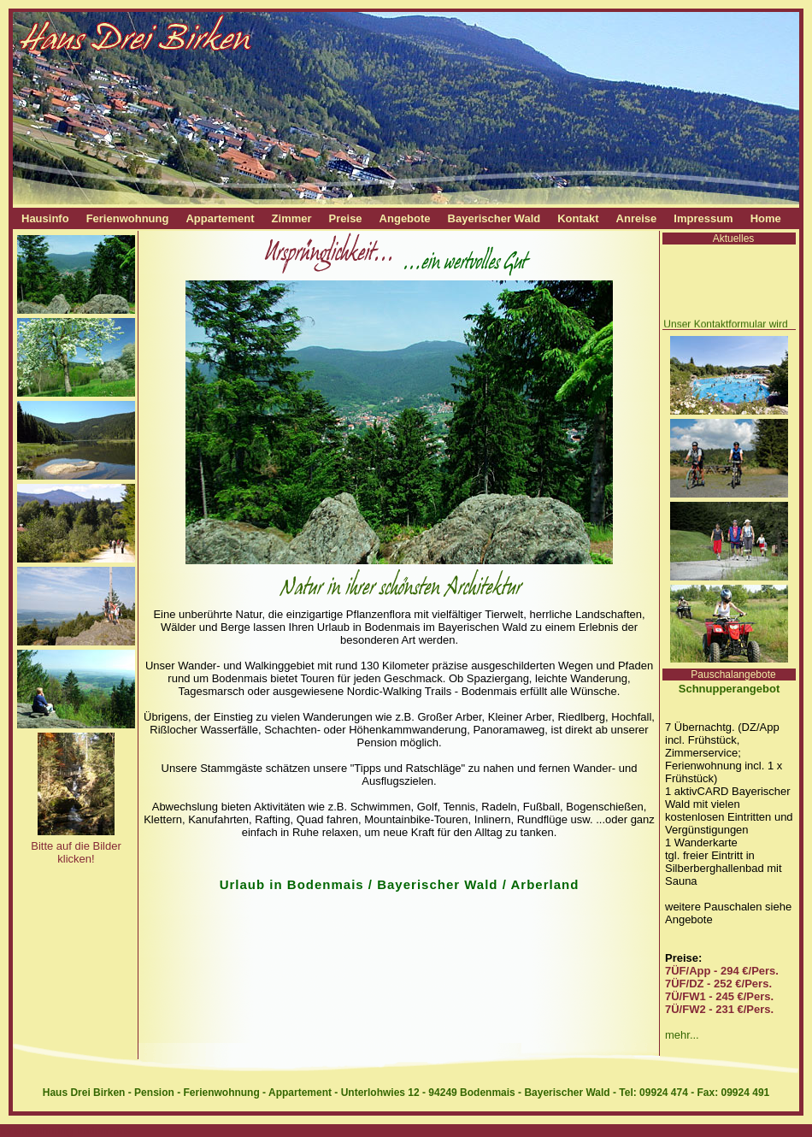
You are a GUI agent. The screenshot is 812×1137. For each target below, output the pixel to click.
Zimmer (292, 218)
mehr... (682, 1034)
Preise (345, 218)
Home (765, 218)
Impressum (703, 218)
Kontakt (577, 218)
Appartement (219, 218)
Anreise (636, 218)
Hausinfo (45, 218)
